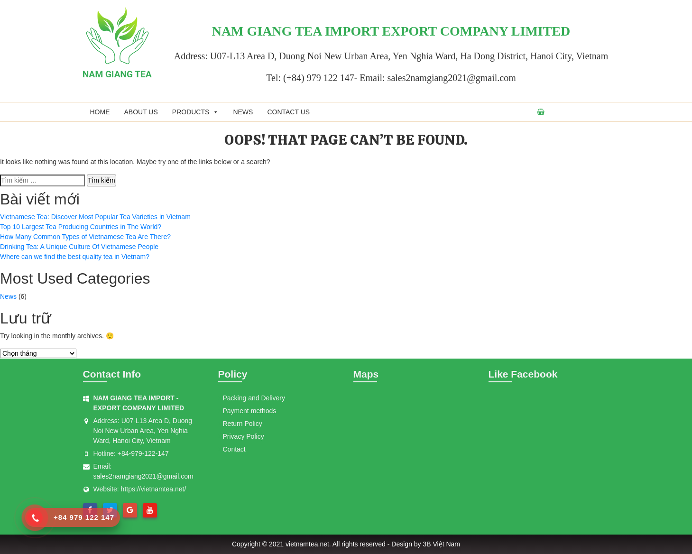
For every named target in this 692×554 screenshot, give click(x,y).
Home (100, 112)
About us (141, 112)
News (243, 112)
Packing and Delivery (254, 398)
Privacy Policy (243, 436)
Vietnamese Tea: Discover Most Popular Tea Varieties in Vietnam (95, 217)
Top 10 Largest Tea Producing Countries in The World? (80, 227)
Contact (234, 449)
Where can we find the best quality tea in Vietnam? (74, 256)
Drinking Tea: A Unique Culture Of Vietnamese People (79, 246)
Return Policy (242, 423)
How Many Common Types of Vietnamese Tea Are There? (85, 236)
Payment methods (250, 411)
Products (195, 111)
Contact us (288, 112)
